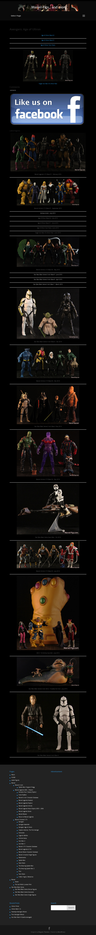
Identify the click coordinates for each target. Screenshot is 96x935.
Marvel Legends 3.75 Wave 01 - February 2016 (48, 174)
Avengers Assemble (24, 824)
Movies (13, 879)
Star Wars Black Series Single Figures (25, 895)
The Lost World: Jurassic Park (23, 884)
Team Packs (22, 863)
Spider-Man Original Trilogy (27, 787)
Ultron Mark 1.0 (16, 909)
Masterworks (22, 857)
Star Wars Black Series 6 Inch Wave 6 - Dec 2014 (48, 342)
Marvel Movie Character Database (28, 852)
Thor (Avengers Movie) (17, 914)
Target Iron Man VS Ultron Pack (48, 83)
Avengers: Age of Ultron (25, 827)
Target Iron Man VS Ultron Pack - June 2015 (48, 233)
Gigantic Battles (23, 835)
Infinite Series (23, 838)
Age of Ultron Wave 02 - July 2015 (48, 218)
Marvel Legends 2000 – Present (24, 790)
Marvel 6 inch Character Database (28, 797)
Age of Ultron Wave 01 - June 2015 (48, 223)
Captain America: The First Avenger (29, 830)
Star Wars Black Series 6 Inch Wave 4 (48, 755)
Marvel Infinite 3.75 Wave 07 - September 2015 (48, 208)
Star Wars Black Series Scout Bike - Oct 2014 (48, 537)
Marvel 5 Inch (19, 785)
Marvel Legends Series (25, 811)
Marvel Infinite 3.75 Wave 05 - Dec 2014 (48, 381)
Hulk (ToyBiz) (22, 795)
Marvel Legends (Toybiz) (25, 803)
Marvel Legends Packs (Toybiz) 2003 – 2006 (31, 808)
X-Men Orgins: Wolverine (26, 877)
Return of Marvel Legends (26, 817)
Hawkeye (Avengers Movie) (19, 912)
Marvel (13, 783)
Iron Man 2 (22, 841)
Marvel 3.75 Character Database (28, 846)
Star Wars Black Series (17, 887)
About (13, 775)
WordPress (61, 932)
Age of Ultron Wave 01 (48, 40)
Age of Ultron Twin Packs (48, 45)
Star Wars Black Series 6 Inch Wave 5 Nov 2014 (48, 426)
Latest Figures (15, 780)
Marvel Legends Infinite (25, 806)
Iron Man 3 (22, 844)
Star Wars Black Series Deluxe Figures (26, 889)
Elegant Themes (43, 932)
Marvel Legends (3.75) (25, 849)
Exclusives (21, 833)
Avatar (17, 882)
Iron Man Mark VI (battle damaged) (21, 917)
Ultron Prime (15, 906)
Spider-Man (22, 860)
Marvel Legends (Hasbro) (26, 800)
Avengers (21, 822)
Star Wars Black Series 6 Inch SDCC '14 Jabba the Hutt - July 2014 (48, 689)
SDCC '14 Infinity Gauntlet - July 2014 (47, 653)
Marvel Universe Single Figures (27, 855)
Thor (20, 871)
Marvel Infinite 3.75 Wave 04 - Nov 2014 (48, 479)
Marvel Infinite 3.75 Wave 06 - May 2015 (48, 270)
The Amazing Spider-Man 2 (26, 868)
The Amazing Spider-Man (26, 866)
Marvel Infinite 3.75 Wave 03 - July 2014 (48, 571)
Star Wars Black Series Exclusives (24, 892)
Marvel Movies (23, 814)
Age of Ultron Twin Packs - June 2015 (48, 228)
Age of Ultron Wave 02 (48, 35)
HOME (13, 777)
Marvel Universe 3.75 (21, 819)
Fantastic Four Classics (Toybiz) (27, 792)
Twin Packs (22, 874)
